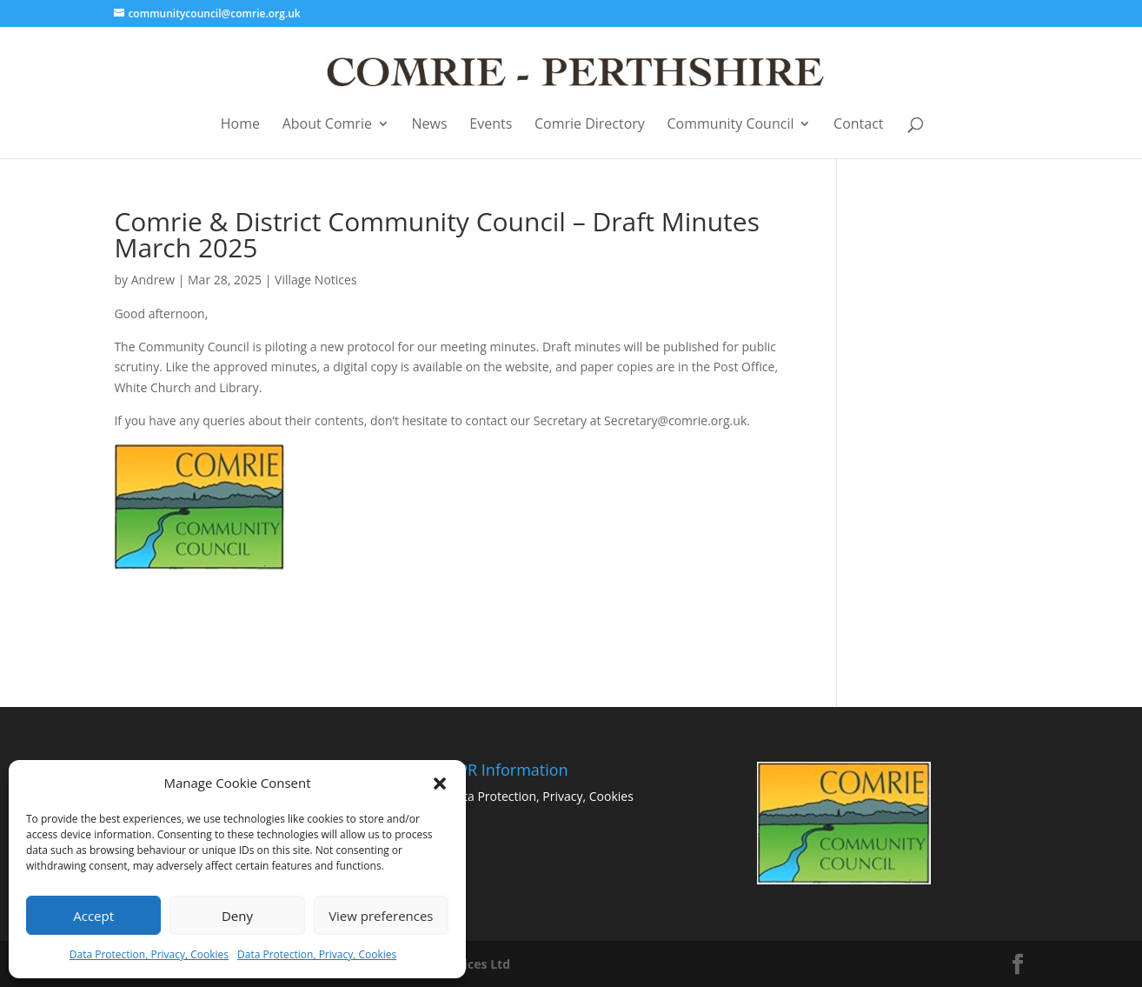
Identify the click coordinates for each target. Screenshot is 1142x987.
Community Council (730, 125)
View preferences (381, 915)
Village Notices (316, 279)
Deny (237, 915)
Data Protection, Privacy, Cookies (149, 954)
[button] (439, 783)
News (430, 125)
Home (240, 125)
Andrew (153, 279)
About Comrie (327, 125)
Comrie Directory (589, 125)
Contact (858, 125)
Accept (93, 915)
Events (490, 125)
